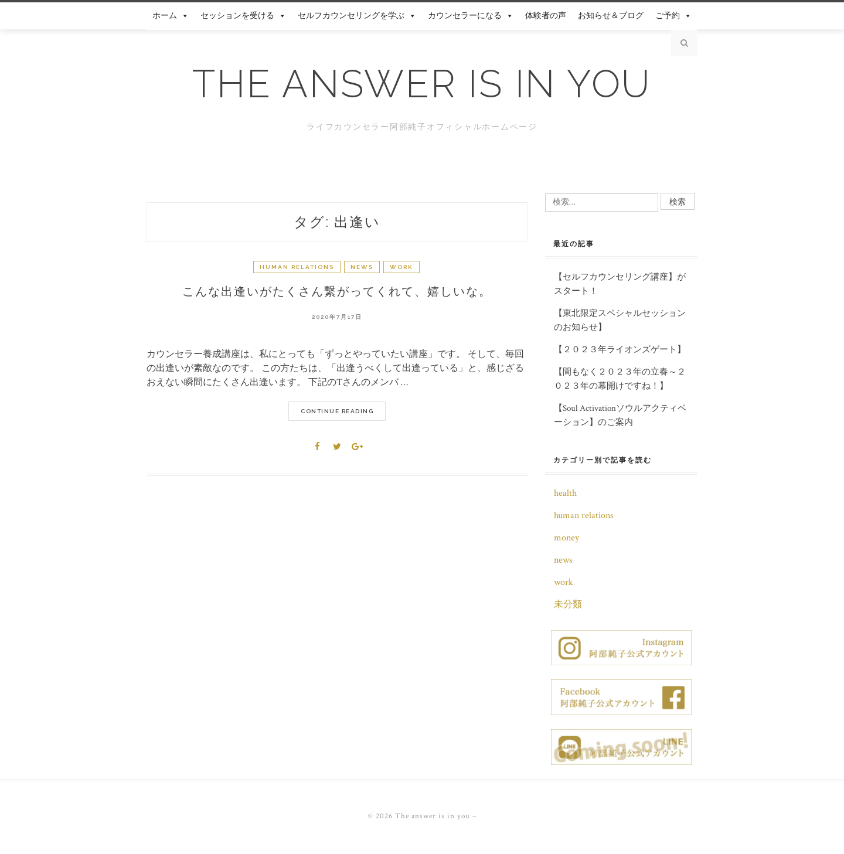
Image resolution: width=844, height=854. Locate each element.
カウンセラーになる (470, 16)
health (565, 493)
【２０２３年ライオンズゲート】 (620, 349)
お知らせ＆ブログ (611, 16)
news (361, 267)
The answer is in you (422, 84)
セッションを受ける (243, 16)
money (566, 538)
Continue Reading (337, 411)
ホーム (170, 16)
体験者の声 (545, 16)
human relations (297, 267)
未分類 (568, 604)
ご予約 (673, 16)
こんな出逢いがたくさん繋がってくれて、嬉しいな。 (337, 291)
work (401, 267)
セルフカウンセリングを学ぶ (357, 16)
